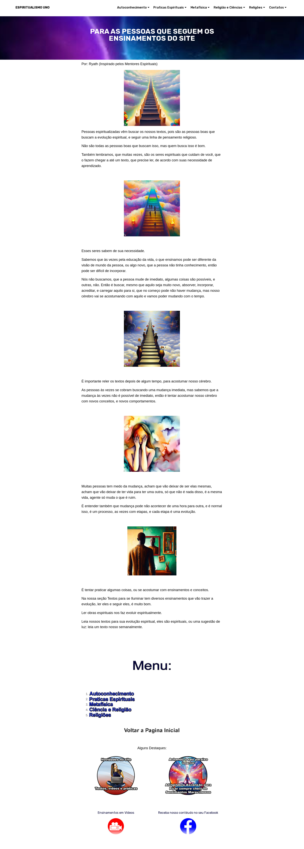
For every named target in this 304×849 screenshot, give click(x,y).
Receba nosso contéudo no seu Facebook (188, 813)
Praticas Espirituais (168, 7)
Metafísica (199, 7)
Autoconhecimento (132, 7)
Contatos (276, 7)
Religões (255, 7)
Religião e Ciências (228, 7)
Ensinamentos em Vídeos (116, 813)
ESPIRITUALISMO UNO (33, 7)
